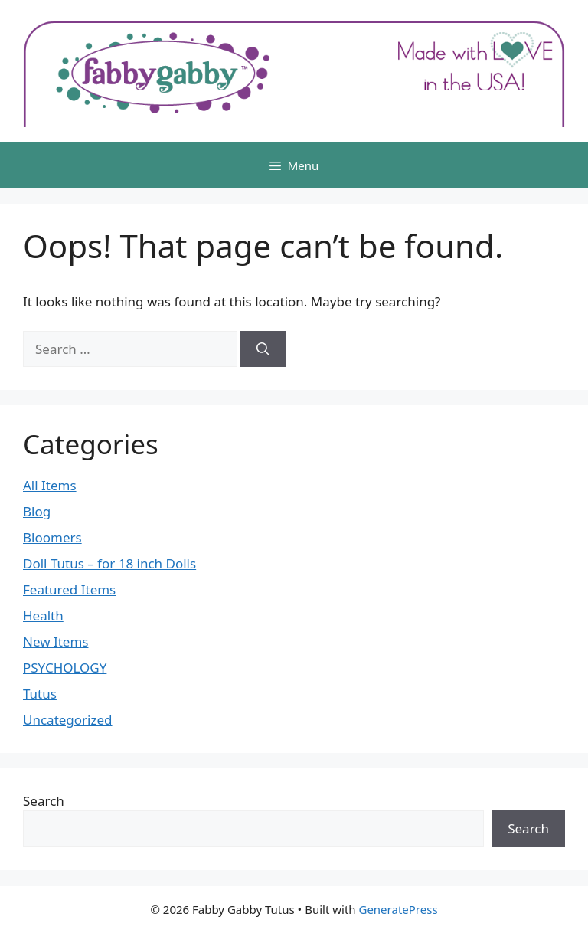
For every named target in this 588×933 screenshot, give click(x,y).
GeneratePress (397, 909)
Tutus (40, 693)
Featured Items (69, 589)
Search (43, 801)
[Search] (263, 349)
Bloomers (52, 537)
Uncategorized (68, 719)
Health (43, 615)
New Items (55, 641)
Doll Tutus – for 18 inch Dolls (109, 563)
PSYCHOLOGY (64, 667)
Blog (37, 511)
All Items (50, 485)
